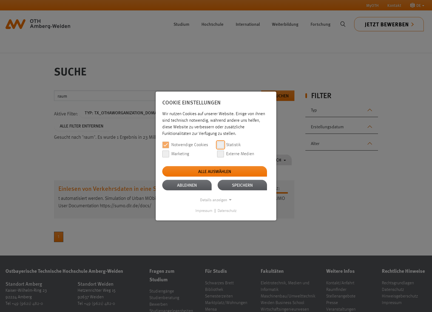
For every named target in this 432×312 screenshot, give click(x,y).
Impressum (203, 211)
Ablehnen (187, 185)
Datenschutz (227, 211)
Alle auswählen (214, 171)
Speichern (242, 185)
